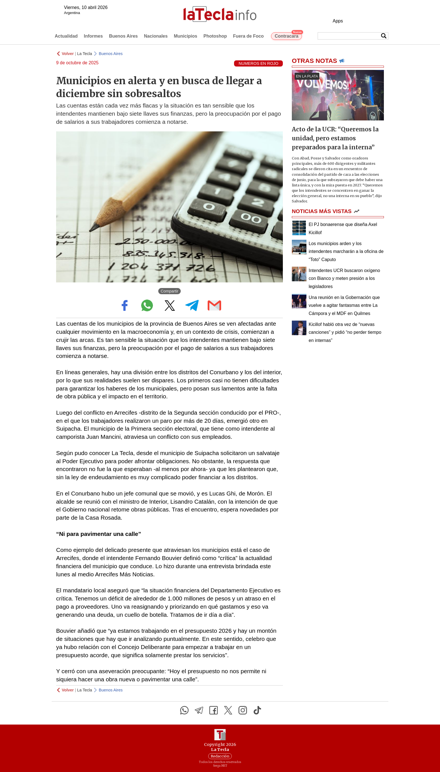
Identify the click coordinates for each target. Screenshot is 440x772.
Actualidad (66, 36)
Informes (93, 36)
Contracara (288, 35)
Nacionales (156, 36)
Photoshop (215, 36)
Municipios (185, 36)
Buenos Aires (123, 36)
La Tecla (84, 53)
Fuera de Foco (248, 36)
